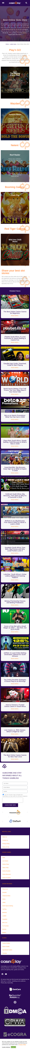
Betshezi (4, 912)
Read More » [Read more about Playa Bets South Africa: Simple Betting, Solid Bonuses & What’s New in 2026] (15, 446)
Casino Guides (6, 943)
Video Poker (5, 867)
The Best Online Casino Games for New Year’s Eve (15, 756)
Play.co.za (5, 889)
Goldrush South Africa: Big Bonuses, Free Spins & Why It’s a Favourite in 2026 (15, 495)
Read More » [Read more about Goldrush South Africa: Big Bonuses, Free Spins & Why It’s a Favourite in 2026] (15, 499)
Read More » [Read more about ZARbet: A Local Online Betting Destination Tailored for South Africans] (15, 658)
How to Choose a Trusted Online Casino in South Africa (15, 705)
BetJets (4, 929)
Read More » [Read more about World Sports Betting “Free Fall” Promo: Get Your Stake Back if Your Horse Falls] (15, 394)
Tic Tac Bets (5, 926)
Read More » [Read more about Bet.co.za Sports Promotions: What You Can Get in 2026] (15, 419)
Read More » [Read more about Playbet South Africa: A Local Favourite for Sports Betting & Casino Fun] (15, 342)
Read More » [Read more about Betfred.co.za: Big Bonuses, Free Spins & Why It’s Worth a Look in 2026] (15, 526)
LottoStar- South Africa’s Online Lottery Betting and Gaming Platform (15, 575)
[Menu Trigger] (3, 2)
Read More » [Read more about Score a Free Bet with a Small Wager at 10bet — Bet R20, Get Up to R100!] (15, 632)
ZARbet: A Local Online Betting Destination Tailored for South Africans (15, 654)
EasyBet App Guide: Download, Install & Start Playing (15, 364)
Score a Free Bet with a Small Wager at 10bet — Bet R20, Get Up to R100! (15, 627)
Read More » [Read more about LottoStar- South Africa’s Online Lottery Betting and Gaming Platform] (15, 580)
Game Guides (6, 946)
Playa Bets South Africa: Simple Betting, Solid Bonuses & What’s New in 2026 (15, 442)
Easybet (4, 892)
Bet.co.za (4, 922)
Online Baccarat (6, 874)
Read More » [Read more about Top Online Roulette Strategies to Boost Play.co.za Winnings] (15, 683)
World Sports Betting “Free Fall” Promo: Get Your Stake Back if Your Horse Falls (15, 390)
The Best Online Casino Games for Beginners (15, 312)
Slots (3, 857)
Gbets (3, 899)
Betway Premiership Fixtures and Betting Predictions (15, 601)
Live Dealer (5, 861)
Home (7, 44)
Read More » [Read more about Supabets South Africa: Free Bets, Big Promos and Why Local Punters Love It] (15, 553)
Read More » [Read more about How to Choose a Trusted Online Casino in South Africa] (15, 709)
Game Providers (6, 877)
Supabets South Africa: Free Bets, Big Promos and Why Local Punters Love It (15, 549)
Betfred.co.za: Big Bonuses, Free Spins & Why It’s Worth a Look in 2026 (15, 522)
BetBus (4, 932)
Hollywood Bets (6, 895)
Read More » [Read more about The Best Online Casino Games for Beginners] (15, 315)
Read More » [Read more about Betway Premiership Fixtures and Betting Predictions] (15, 605)
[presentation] (12, 800)
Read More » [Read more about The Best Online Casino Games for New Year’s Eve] (15, 759)
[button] (3, 83)
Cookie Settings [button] (6, 1047)
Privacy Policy (6, 843)
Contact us (5, 840)
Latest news (13, 44)
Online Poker (5, 864)
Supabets (4, 919)
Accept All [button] (13, 1047)
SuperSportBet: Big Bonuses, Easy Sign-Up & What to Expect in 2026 (14, 468)
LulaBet (4, 915)
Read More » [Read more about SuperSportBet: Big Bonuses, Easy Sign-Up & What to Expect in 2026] (15, 473)
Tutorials (4, 953)
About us (4, 837)
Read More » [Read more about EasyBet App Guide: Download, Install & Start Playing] (15, 367)
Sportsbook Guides (7, 950)
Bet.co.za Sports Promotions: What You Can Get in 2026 (15, 416)
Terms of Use (5, 847)
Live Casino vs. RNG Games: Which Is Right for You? (15, 730)
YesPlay (4, 909)
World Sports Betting (7, 905)
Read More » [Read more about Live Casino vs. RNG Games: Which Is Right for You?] (15, 734)
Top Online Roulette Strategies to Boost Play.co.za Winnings (15, 680)
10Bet (3, 902)
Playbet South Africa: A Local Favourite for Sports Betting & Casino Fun (15, 338)
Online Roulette (6, 871)
